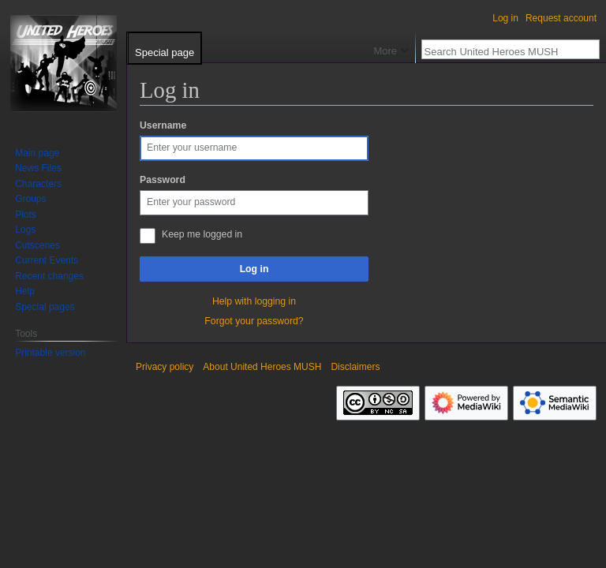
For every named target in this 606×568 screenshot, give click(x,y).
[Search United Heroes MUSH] (502, 51)
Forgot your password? (253, 321)
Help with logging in (254, 301)
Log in (254, 269)
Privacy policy (164, 366)
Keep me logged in (202, 234)
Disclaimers (355, 366)
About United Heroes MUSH (262, 366)
